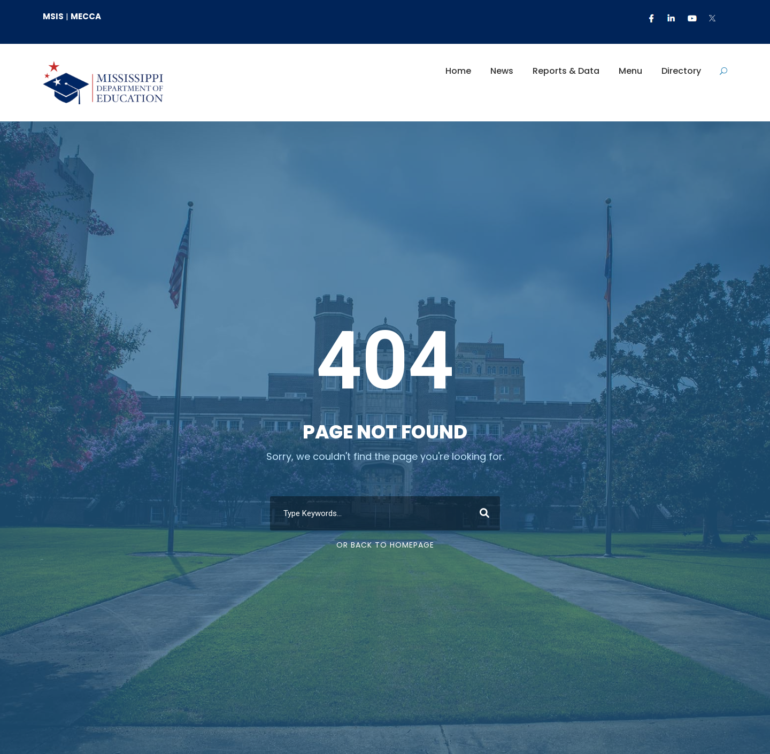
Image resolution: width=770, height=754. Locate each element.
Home (458, 71)
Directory (681, 71)
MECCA (86, 16)
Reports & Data (566, 71)
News (501, 71)
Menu (630, 71)
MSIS (53, 16)
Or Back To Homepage (385, 545)
